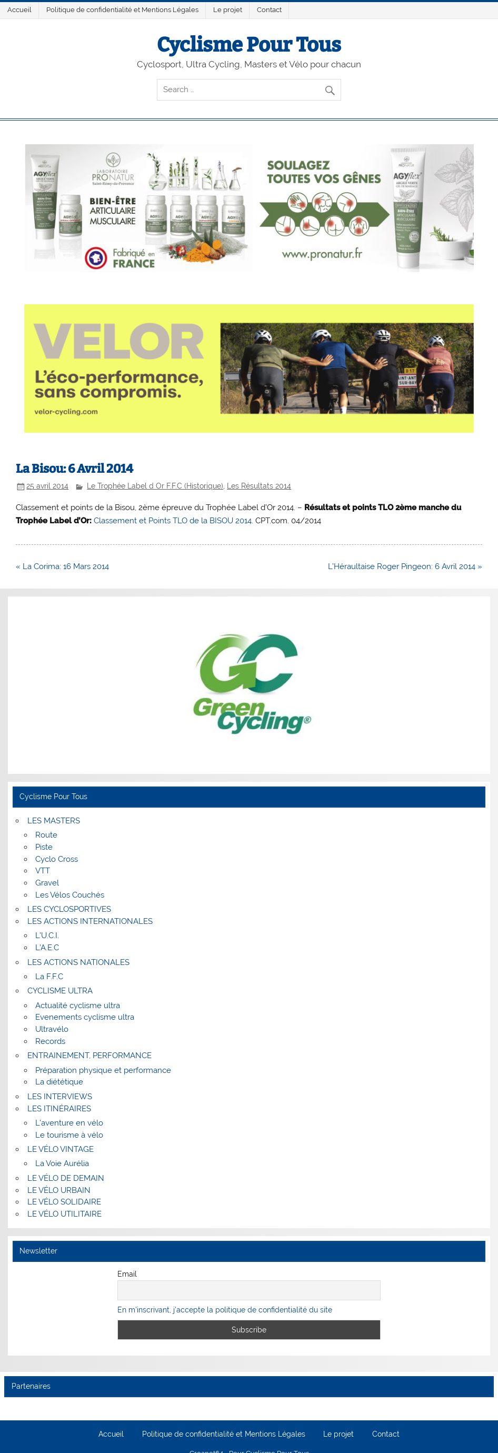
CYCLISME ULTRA (60, 991)
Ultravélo (51, 1029)
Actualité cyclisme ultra (77, 1005)
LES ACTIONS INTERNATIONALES (90, 921)
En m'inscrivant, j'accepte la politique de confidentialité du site (224, 1310)
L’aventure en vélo (69, 1123)
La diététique (59, 1082)
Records (50, 1041)
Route (46, 835)
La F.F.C (49, 976)
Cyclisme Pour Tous (249, 45)
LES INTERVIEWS (59, 1096)
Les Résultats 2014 (259, 486)
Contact (269, 10)
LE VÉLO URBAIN (59, 1190)
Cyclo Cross (56, 859)
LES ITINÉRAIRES (59, 1108)
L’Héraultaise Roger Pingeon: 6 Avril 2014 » (405, 566)
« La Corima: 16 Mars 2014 (62, 566)
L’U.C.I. (47, 935)
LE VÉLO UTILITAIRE (64, 1214)
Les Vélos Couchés (69, 895)
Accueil (19, 10)
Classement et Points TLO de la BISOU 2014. (173, 520)
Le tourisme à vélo (69, 1135)
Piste (44, 847)
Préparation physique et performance (103, 1070)
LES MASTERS (53, 820)
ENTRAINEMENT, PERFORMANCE (89, 1055)
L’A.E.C (47, 947)
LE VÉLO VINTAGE (60, 1149)
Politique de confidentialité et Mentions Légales (122, 10)
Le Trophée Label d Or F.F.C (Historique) (155, 486)
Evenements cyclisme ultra (84, 1017)
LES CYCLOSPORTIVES (69, 909)
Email (127, 1274)
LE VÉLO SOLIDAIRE (64, 1202)
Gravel (47, 883)
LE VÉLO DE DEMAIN (65, 1178)
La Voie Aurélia (62, 1163)
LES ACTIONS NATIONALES (78, 962)
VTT (42, 870)
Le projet (227, 10)
